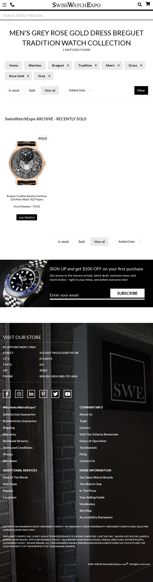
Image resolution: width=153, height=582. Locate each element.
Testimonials (88, 447)
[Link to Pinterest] (43, 394)
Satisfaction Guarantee (19, 414)
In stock (14, 90)
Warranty (9, 434)
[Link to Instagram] (19, 394)
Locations (9, 497)
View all (49, 90)
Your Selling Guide (92, 497)
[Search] (76, 15)
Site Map (86, 510)
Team (83, 421)
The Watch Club (91, 484)
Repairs (8, 490)
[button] (79, 90)
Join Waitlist (26, 217)
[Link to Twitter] (55, 394)
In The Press (88, 490)
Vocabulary (87, 504)
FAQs (83, 454)
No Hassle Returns (15, 441)
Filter (141, 90)
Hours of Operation (93, 441)
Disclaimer (10, 461)
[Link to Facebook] (7, 394)
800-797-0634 (68, 376)
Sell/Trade (10, 484)
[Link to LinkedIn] (31, 394)
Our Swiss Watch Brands (96, 477)
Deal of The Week (15, 477)
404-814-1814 (13, 5)
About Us (86, 414)
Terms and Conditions (18, 447)
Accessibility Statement (96, 517)
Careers (85, 427)
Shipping (9, 427)
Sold (32, 90)
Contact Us (87, 461)
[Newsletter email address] (97, 296)
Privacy (8, 454)
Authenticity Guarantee (20, 421)
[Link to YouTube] (68, 394)
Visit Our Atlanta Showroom (99, 434)
